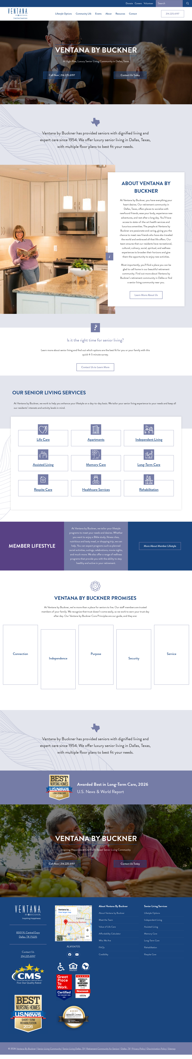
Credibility (103, 954)
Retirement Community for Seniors (102, 1048)
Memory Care (96, 464)
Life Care (43, 439)
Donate (129, 3)
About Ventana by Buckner (111, 913)
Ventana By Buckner (26, 1048)
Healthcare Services (96, 489)
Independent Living (149, 439)
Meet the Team (106, 920)
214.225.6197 (172, 13)
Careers (138, 3)
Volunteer (148, 3)
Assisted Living (43, 464)
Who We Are (105, 940)
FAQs (102, 947)
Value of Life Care (107, 927)
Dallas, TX (125, 1048)
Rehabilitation (148, 489)
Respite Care (43, 489)
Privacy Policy (139, 1048)
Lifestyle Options (152, 913)
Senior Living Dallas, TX (74, 1048)
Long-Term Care (149, 464)
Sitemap (172, 1048)
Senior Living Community (49, 1048)
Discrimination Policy (157, 1048)
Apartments (96, 439)
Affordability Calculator (110, 933)
